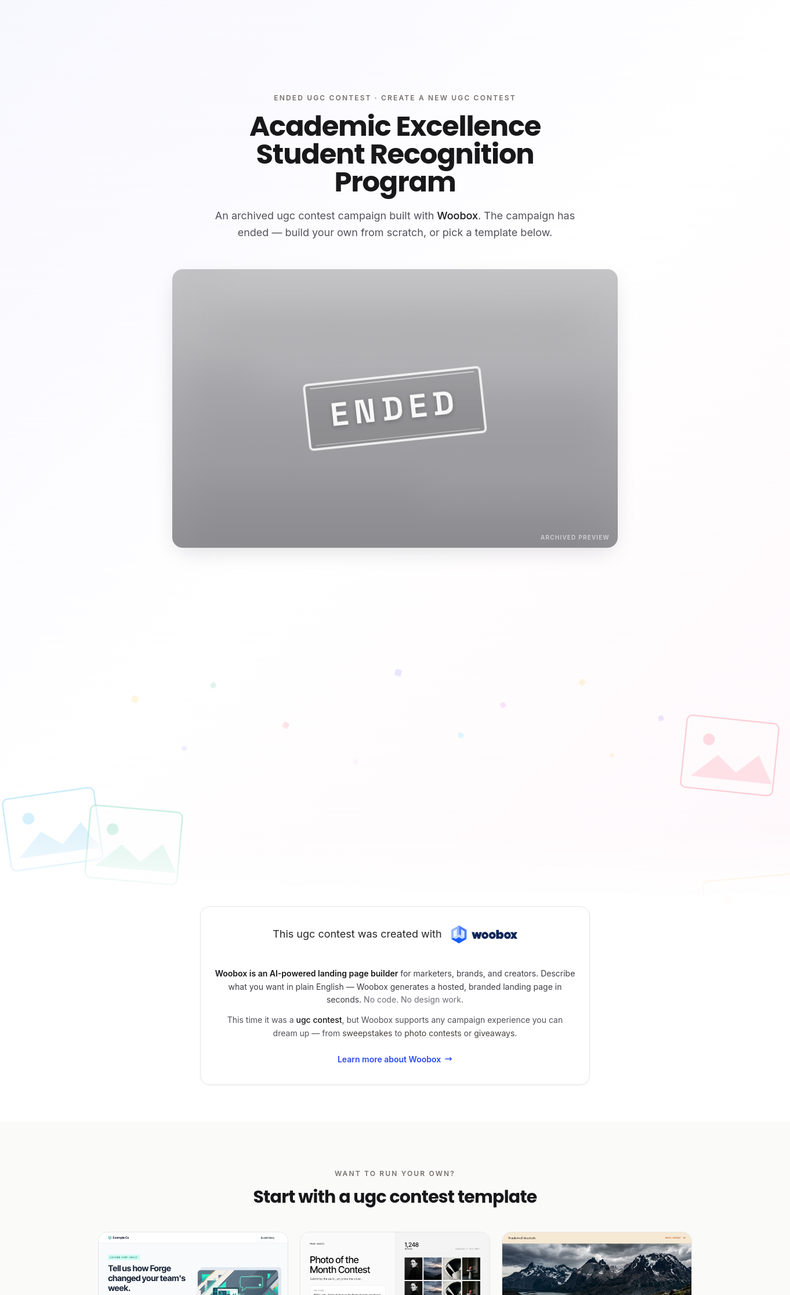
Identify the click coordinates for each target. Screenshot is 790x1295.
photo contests (433, 1033)
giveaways (494, 1033)
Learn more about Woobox (395, 1059)
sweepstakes (367, 1033)
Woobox (458, 215)
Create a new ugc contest (448, 97)
